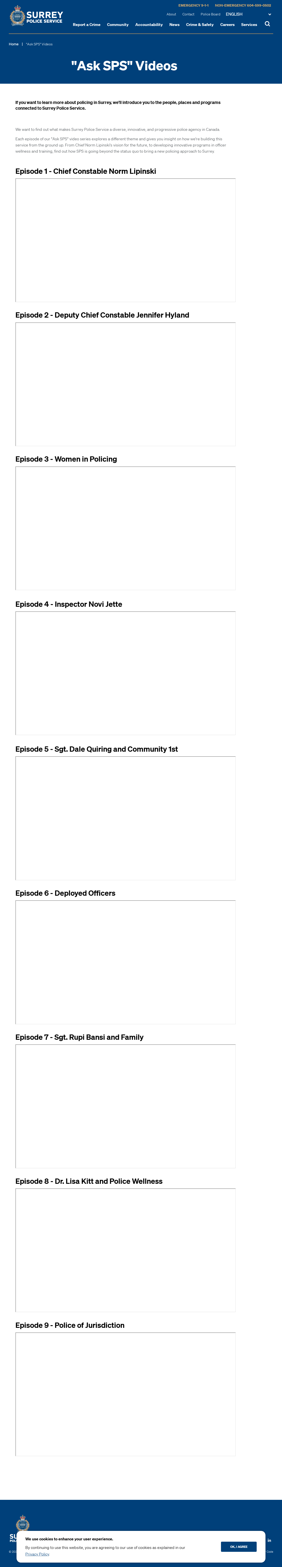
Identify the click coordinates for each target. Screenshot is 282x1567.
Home (14, 44)
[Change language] (248, 14)
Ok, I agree (238, 1547)
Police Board (210, 14)
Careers (227, 24)
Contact (188, 14)
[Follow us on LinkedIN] (269, 1539)
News (174, 24)
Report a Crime (86, 24)
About (171, 14)
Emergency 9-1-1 (193, 5)
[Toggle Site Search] (267, 24)
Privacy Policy (37, 1554)
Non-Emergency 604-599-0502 (243, 5)
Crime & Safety (200, 24)
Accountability (149, 24)
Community (118, 24)
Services (249, 24)
